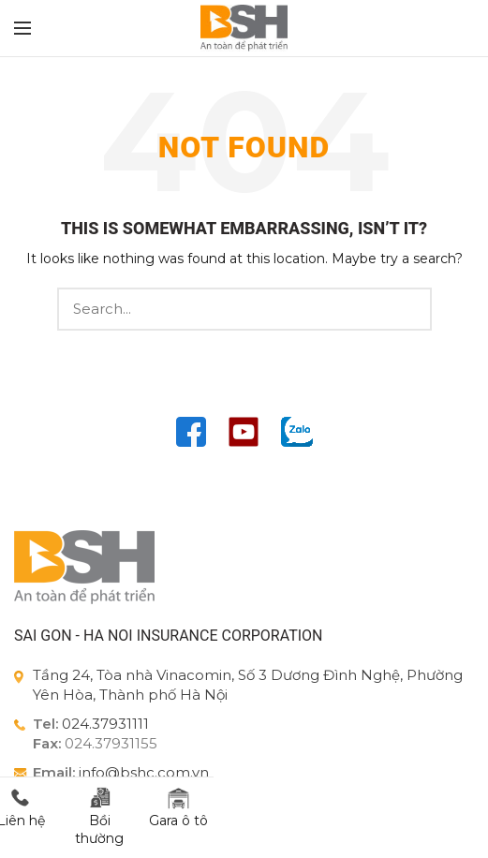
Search (406, 309)
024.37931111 (105, 723)
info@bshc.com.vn (144, 772)
